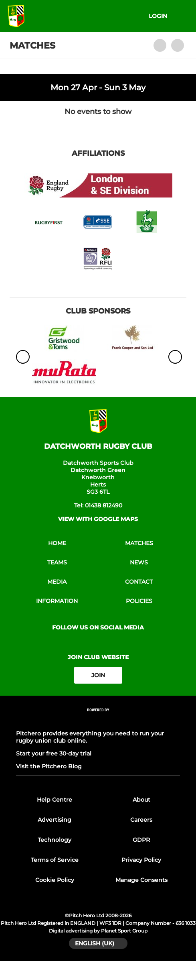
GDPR (141, 839)
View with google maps (98, 519)
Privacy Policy (141, 859)
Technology (54, 839)
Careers (141, 819)
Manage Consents (141, 880)
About (141, 799)
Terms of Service (55, 859)
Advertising (54, 819)
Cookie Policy (54, 880)
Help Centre (54, 799)
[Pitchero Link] (98, 721)
